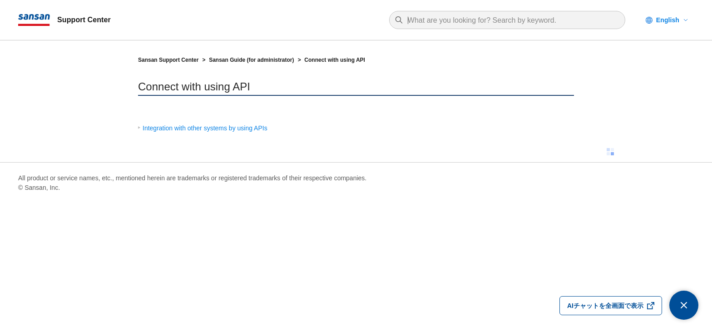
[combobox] (512, 20)
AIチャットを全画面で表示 (605, 305)
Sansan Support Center (168, 60)
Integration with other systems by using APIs (205, 128)
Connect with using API (334, 60)
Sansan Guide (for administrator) (251, 60)
